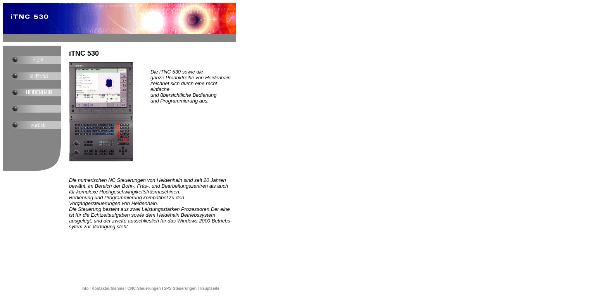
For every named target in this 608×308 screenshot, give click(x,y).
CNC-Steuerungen (144, 288)
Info (85, 288)
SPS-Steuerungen (180, 288)
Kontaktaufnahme (108, 288)
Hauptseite (209, 288)
